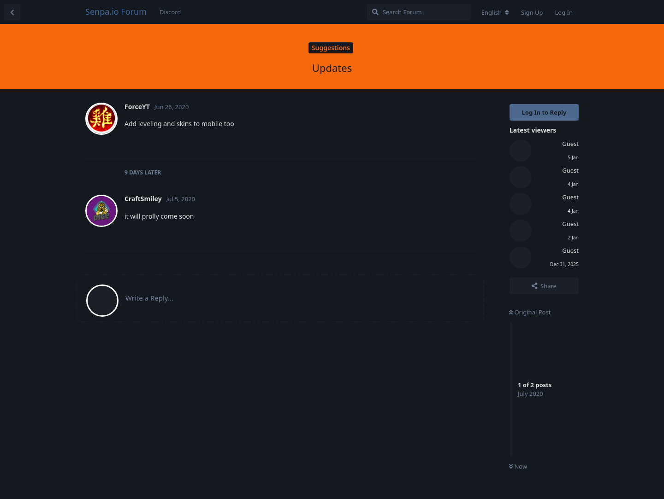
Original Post (530, 312)
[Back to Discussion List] (12, 12)
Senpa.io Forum (116, 11)
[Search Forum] (419, 12)
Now (518, 466)
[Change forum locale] (495, 12)
